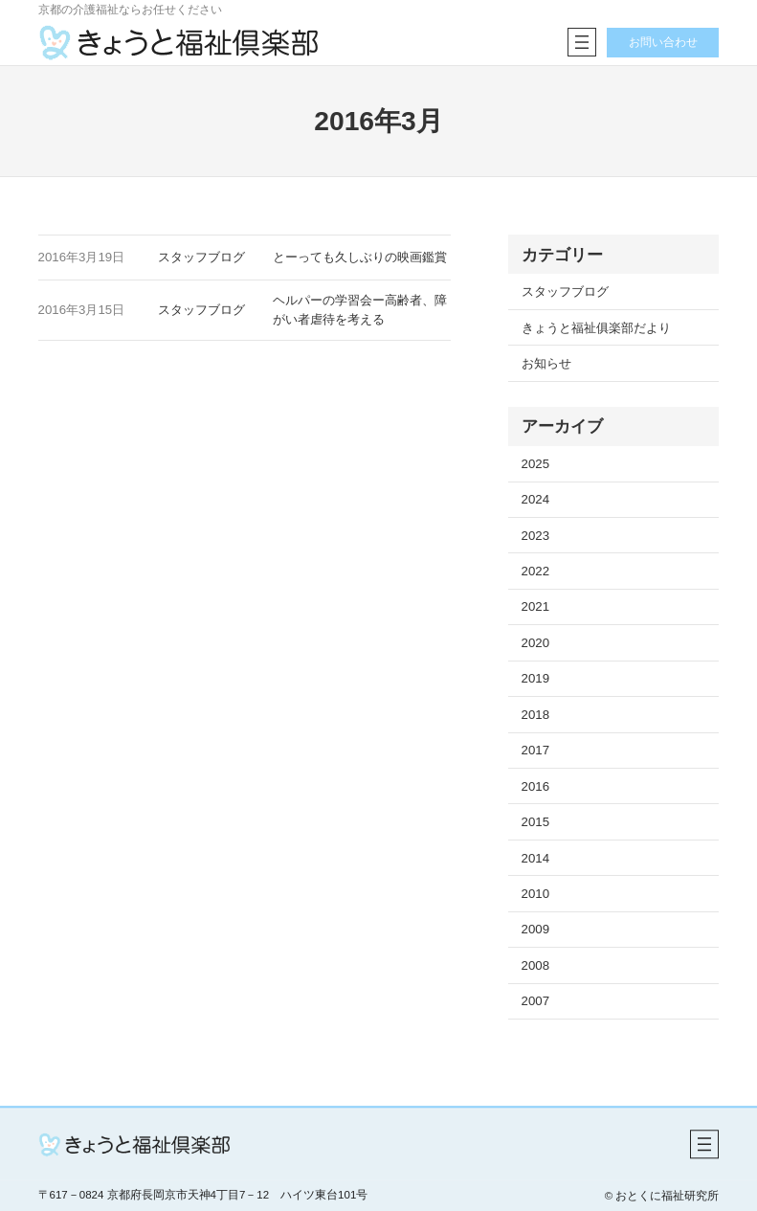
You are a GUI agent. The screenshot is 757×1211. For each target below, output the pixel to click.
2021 (535, 606)
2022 (535, 571)
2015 (535, 822)
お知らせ (546, 363)
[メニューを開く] (582, 42)
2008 (535, 965)
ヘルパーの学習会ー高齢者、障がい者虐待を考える (360, 309)
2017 (535, 750)
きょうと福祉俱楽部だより (596, 328)
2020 (535, 643)
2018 (535, 714)
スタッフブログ (201, 257)
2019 (535, 678)
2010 (535, 893)
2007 (535, 1001)
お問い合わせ (663, 42)
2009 (535, 929)
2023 (535, 535)
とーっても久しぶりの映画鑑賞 (360, 257)
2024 (535, 499)
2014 (535, 858)
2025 (535, 464)
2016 (535, 786)
